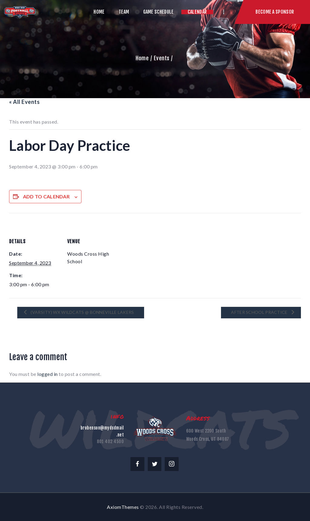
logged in (47, 374)
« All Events (24, 101)
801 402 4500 (110, 441)
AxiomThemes (123, 507)
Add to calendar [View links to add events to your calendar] (46, 196)
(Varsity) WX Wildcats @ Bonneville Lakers (82, 311)
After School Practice (260, 311)
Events (162, 58)
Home (142, 58)
